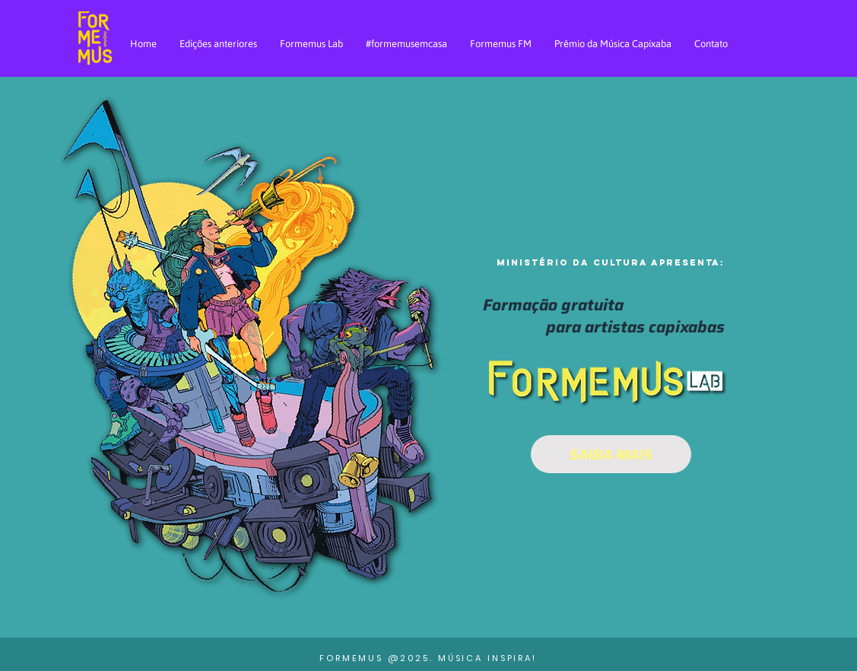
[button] (611, 327)
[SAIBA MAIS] (611, 454)
